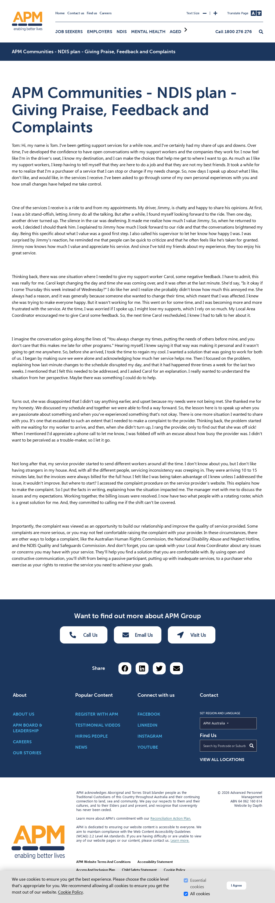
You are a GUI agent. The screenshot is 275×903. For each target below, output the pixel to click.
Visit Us (191, 635)
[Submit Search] (251, 746)
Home (60, 13)
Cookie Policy (70, 892)
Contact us (75, 13)
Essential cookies (198, 883)
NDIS (122, 31)
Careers (105, 13)
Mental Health (148, 31)
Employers (99, 31)
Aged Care (181, 31)
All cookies (200, 893)
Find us (92, 13)
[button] (261, 32)
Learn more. (180, 840)
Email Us (137, 635)
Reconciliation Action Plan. (170, 818)
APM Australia (226, 722)
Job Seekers (69, 31)
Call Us (83, 635)
